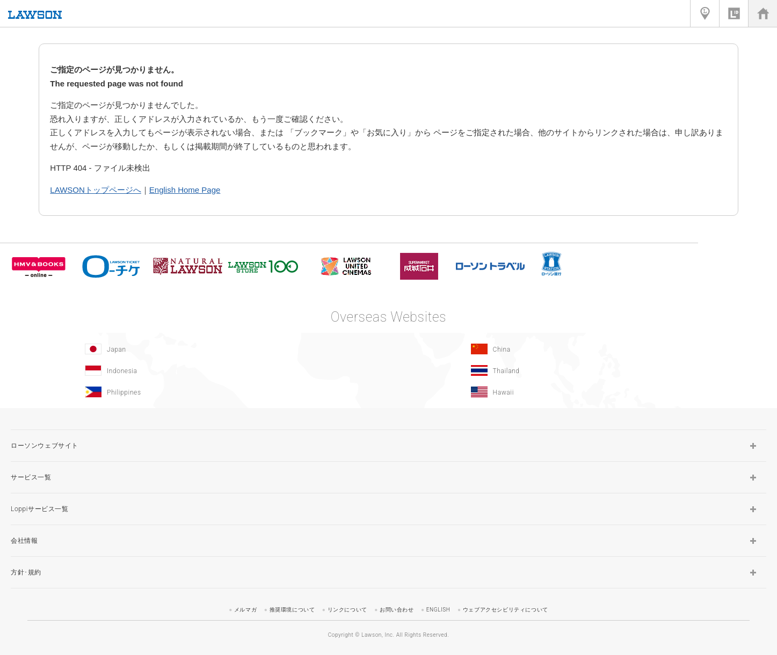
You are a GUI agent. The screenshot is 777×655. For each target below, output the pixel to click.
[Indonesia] (193, 370)
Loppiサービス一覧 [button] (40, 509)
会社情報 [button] (24, 540)
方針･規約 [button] (26, 572)
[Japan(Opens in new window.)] (193, 349)
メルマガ (245, 610)
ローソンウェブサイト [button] (44, 445)
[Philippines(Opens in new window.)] (193, 392)
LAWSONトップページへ (95, 189)
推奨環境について (292, 610)
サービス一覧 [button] (31, 477)
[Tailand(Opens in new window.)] (579, 370)
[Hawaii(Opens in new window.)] (579, 392)
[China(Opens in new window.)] (579, 349)
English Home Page (185, 189)
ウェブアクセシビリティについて (505, 610)
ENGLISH (438, 610)
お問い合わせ (397, 610)
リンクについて (347, 610)
